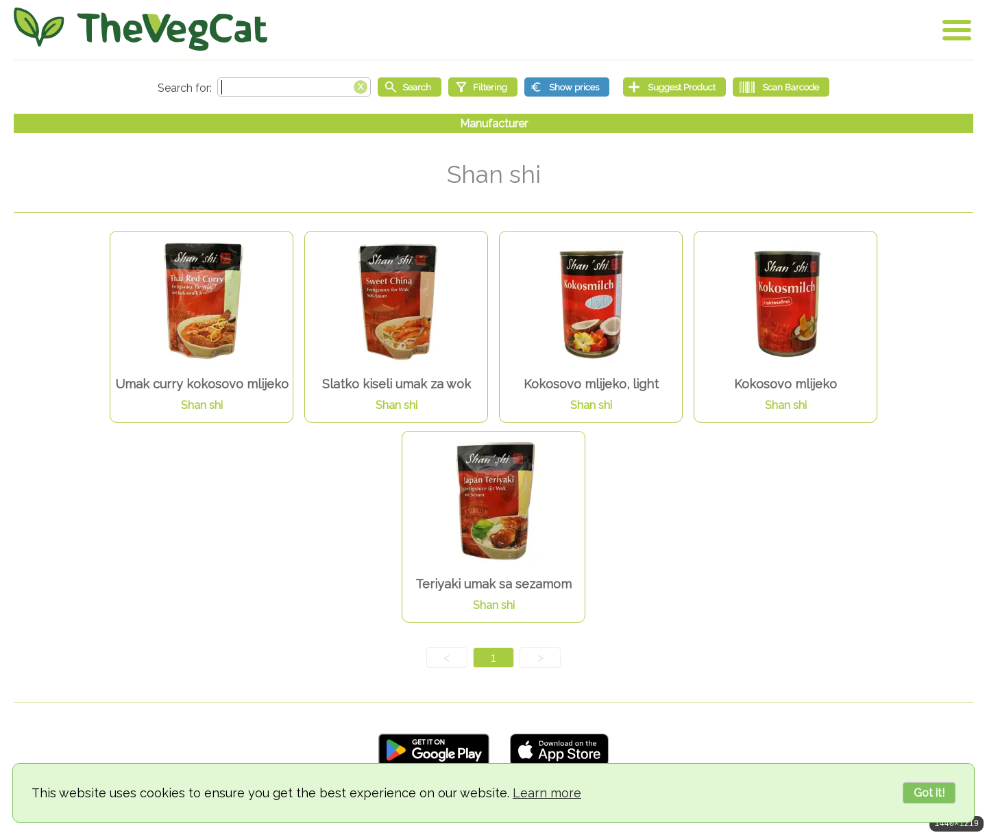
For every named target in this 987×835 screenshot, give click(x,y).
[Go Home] (140, 29)
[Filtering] (482, 87)
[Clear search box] (360, 85)
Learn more (547, 793)
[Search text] (294, 87)
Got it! (929, 792)
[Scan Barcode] (781, 87)
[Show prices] (566, 87)
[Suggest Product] (674, 87)
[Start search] (409, 87)
